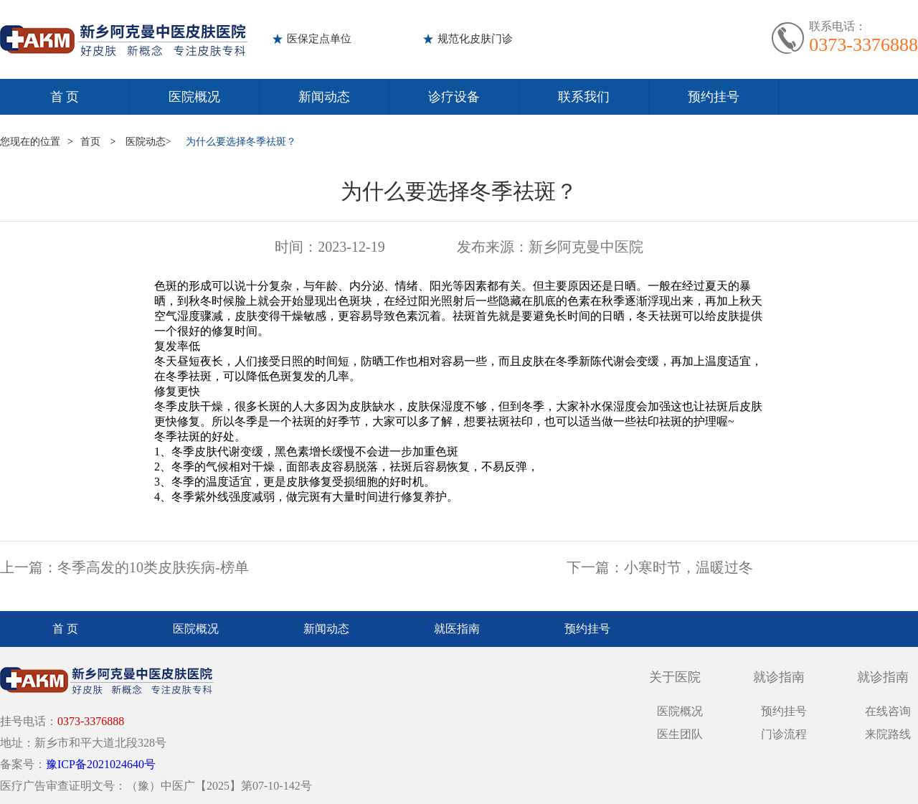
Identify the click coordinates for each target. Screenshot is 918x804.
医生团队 (680, 734)
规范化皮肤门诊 (475, 38)
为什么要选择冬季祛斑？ (241, 141)
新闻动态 (324, 97)
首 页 (65, 97)
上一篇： (28, 567)
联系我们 (584, 97)
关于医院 (675, 677)
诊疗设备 (454, 97)
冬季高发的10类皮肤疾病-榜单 (153, 567)
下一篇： (595, 567)
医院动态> (148, 141)
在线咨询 (888, 711)
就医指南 (457, 629)
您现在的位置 (30, 141)
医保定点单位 (319, 38)
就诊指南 (779, 677)
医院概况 (194, 97)
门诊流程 (784, 734)
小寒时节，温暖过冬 (688, 567)
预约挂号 (713, 97)
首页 (90, 141)
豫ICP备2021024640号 (101, 764)
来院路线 (888, 734)
